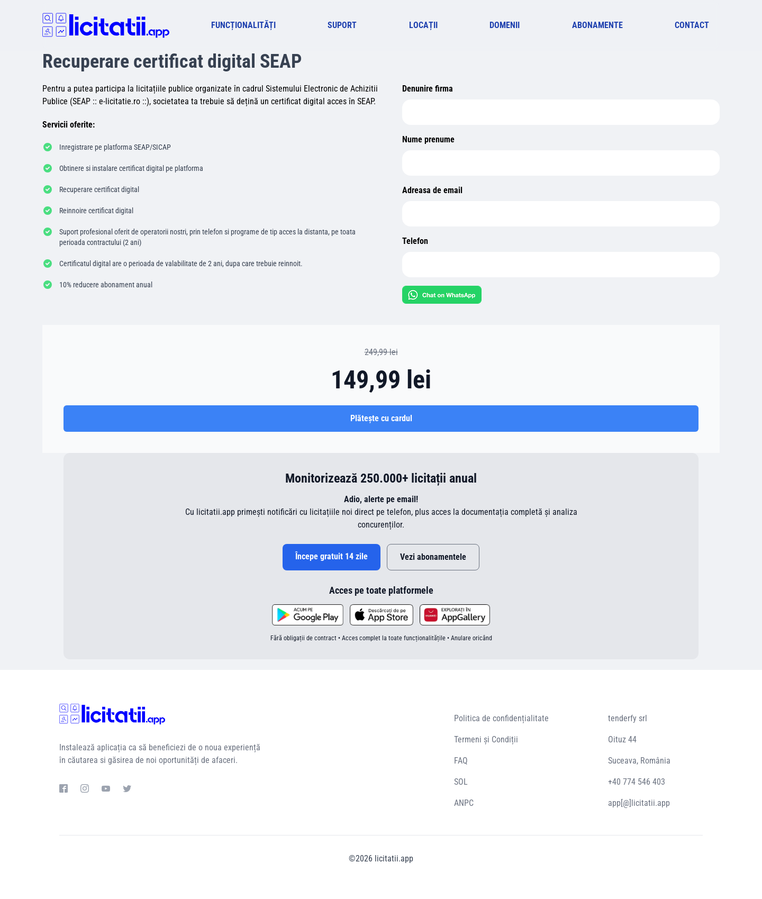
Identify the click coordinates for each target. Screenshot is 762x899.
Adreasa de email (432, 190)
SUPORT (342, 25)
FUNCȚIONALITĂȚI (243, 25)
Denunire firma (427, 89)
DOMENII (504, 25)
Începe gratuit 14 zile (331, 556)
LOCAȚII (423, 25)
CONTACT (692, 25)
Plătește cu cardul (381, 418)
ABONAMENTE (597, 25)
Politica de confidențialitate (501, 718)
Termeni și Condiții (486, 739)
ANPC (464, 803)
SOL (461, 782)
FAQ (461, 761)
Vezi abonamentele (433, 557)
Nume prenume (428, 139)
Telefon (415, 241)
